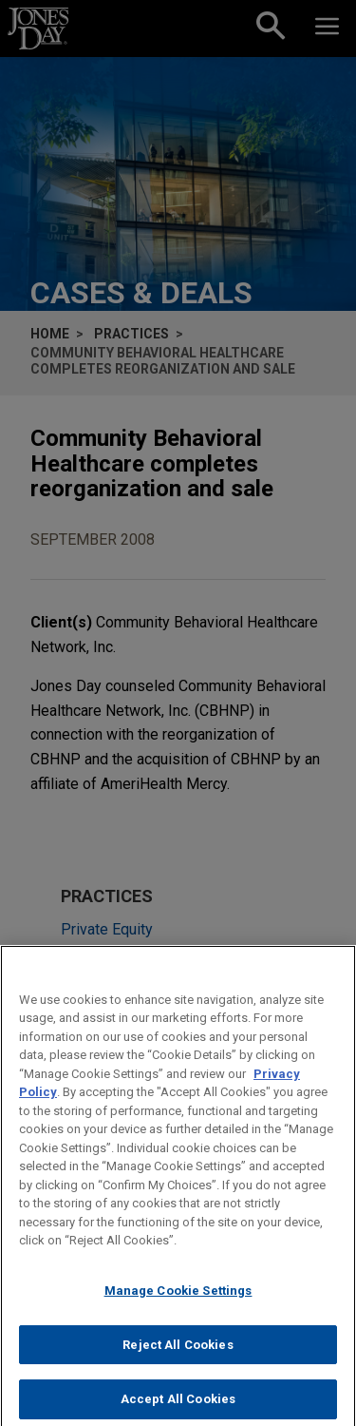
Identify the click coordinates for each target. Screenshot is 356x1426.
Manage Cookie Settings (178, 1302)
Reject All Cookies (177, 1356)
